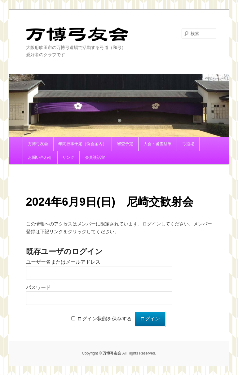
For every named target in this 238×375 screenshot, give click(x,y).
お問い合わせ (40, 157)
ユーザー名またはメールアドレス (63, 262)
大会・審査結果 (157, 143)
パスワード (38, 287)
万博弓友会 (77, 35)
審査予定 (125, 143)
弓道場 (188, 143)
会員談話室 (95, 157)
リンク (68, 157)
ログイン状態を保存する (104, 318)
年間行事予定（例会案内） (82, 143)
